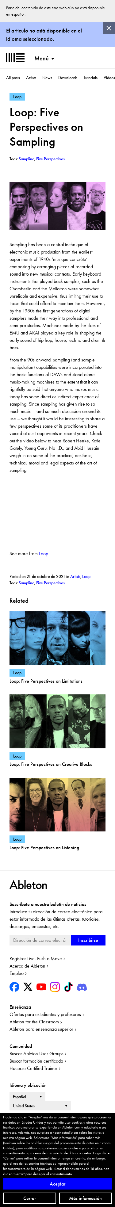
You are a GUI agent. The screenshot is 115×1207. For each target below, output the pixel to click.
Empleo (17, 973)
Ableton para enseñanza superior (41, 1029)
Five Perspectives (50, 583)
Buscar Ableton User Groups (36, 1053)
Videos (109, 77)
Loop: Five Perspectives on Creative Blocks (51, 764)
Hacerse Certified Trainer (33, 1068)
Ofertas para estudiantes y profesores (45, 1014)
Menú (41, 58)
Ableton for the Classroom (34, 1021)
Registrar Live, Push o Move (36, 958)
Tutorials (90, 77)
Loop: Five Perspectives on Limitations (46, 681)
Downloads (67, 77)
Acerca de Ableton (27, 966)
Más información (85, 1198)
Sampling (26, 583)
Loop (43, 553)
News (47, 77)
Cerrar (29, 1198)
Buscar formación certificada (36, 1061)
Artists (31, 77)
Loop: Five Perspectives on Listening (44, 847)
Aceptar (57, 1184)
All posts (13, 77)
